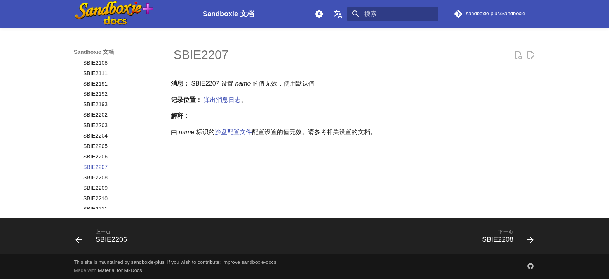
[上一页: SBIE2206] (103, 238)
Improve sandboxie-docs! (250, 262)
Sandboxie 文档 (94, 52)
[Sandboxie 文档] (132, 14)
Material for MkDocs (120, 270)
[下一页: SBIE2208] (505, 238)
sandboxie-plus (147, 262)
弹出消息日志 (222, 99)
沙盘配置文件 (233, 132)
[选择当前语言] (338, 14)
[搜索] (392, 14)
